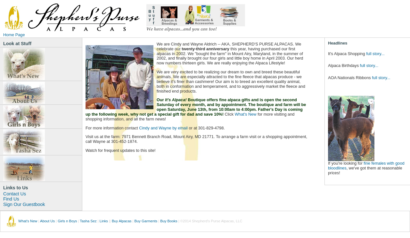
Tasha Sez (88, 221)
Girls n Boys (67, 221)
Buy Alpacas (122, 221)
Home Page (14, 34)
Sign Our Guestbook (24, 204)
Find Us (11, 198)
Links (104, 221)
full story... (375, 53)
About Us (47, 221)
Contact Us (14, 193)
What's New (246, 114)
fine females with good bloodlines (366, 165)
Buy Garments (146, 221)
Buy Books (168, 221)
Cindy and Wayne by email (163, 128)
